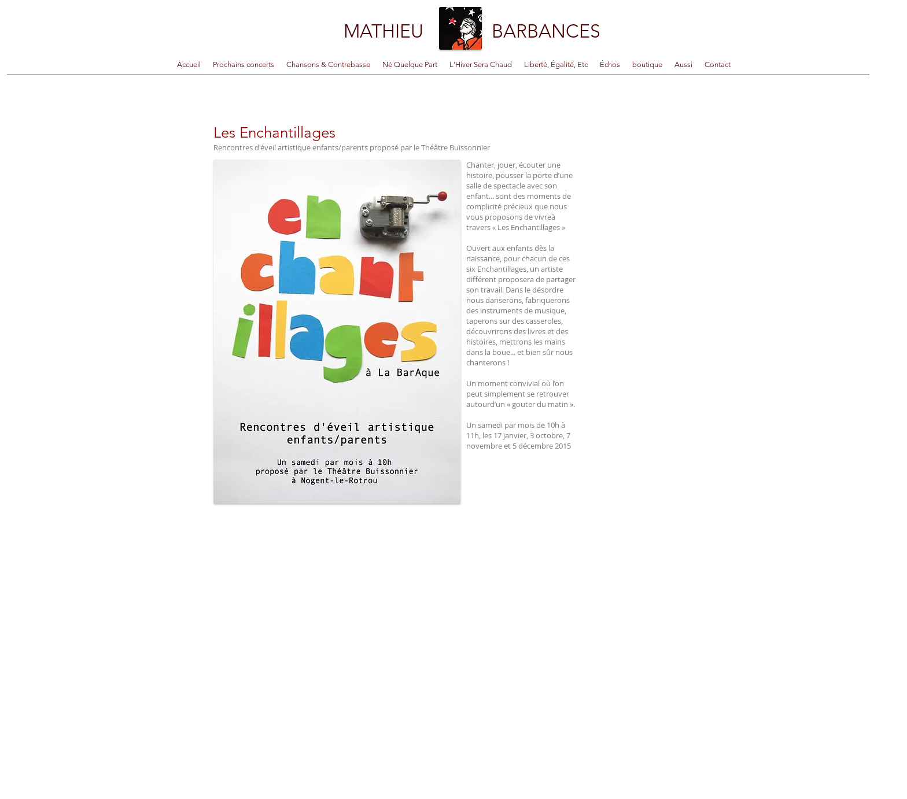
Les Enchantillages (274, 133)
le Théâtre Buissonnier (452, 147)
